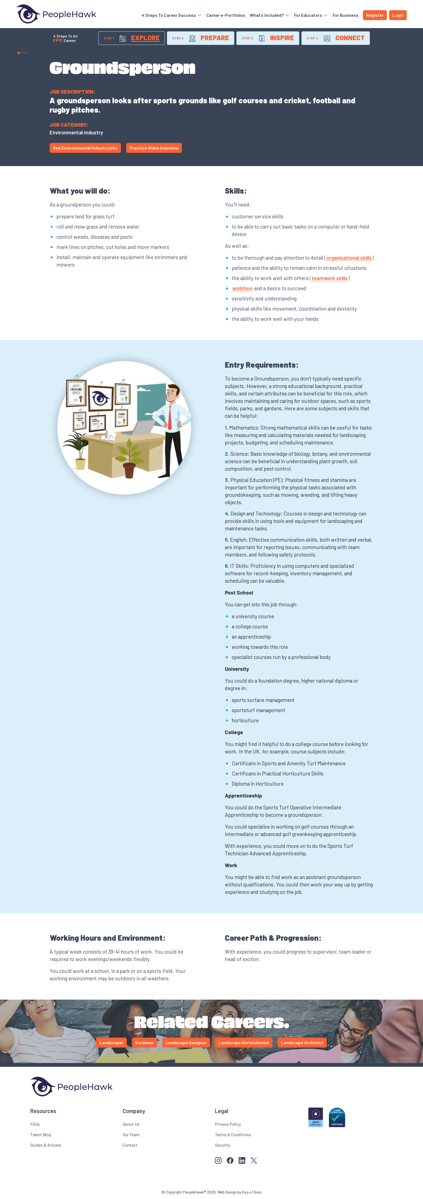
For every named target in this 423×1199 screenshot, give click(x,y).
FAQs (35, 1124)
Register (375, 15)
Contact (130, 1145)
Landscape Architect (302, 1042)
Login (397, 15)
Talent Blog (40, 1134)
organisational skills (349, 257)
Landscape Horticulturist (244, 1042)
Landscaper (111, 1042)
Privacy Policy (228, 1124)
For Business (346, 15)
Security (222, 1145)
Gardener (144, 1042)
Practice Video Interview (154, 147)
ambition (242, 288)
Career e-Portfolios (225, 15)
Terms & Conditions (233, 1134)
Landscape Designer (186, 1042)
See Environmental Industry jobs (85, 147)
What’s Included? (270, 15)
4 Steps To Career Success (172, 15)
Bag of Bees (252, 1192)
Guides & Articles (45, 1145)
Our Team (131, 1134)
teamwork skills (330, 278)
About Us (131, 1124)
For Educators (311, 15)
